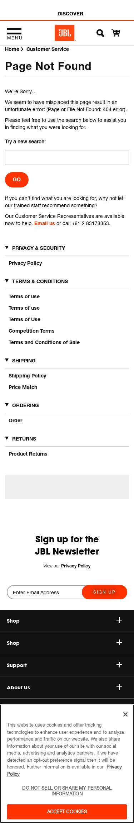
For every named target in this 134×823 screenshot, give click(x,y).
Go (17, 179)
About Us (64, 687)
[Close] (125, 714)
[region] (67, 763)
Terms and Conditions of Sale (44, 342)
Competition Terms (32, 331)
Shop (64, 643)
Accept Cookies (67, 811)
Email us (44, 223)
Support (64, 665)
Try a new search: (25, 141)
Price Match (23, 387)
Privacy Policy (25, 263)
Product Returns (28, 454)
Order (15, 420)
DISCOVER (70, 13)
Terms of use (24, 296)
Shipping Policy (27, 375)
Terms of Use (24, 319)
